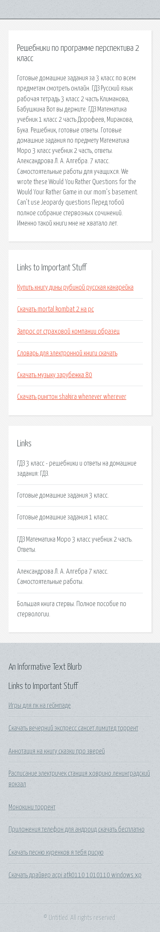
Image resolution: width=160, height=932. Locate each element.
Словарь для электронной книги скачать (67, 353)
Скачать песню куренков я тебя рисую (56, 852)
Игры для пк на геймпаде (40, 705)
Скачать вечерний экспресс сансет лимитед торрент (73, 728)
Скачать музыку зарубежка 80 (54, 375)
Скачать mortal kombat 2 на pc (55, 309)
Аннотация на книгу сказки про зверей (57, 751)
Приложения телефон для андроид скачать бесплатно (77, 829)
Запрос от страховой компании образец (68, 331)
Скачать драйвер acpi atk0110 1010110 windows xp (75, 875)
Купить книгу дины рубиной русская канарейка (75, 287)
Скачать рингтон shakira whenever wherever (71, 396)
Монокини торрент (32, 807)
